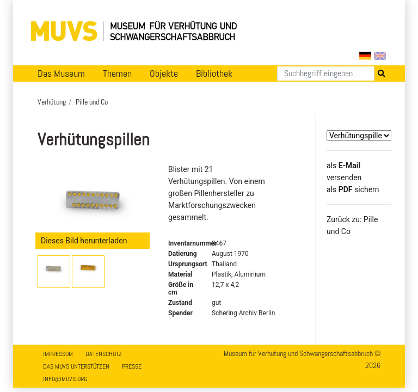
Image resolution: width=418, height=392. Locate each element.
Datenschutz (103, 354)
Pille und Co (92, 102)
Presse (132, 366)
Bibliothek (214, 73)
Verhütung (52, 102)
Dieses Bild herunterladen (84, 240)
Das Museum (61, 73)
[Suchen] (325, 73)
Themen (117, 73)
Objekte (164, 73)
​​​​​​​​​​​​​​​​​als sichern (353, 189)
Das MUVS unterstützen (76, 366)
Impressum (58, 354)
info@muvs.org (65, 379)
